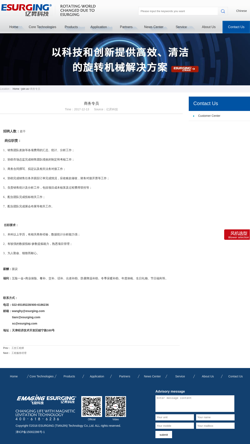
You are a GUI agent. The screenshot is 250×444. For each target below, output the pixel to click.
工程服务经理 (18, 353)
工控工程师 (17, 348)
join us (25, 88)
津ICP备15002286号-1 (30, 432)
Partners (126, 27)
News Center (153, 27)
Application (99, 27)
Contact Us (236, 27)
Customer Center (209, 115)
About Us (209, 27)
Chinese (241, 10)
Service (181, 27)
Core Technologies (42, 27)
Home (13, 27)
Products (71, 27)
